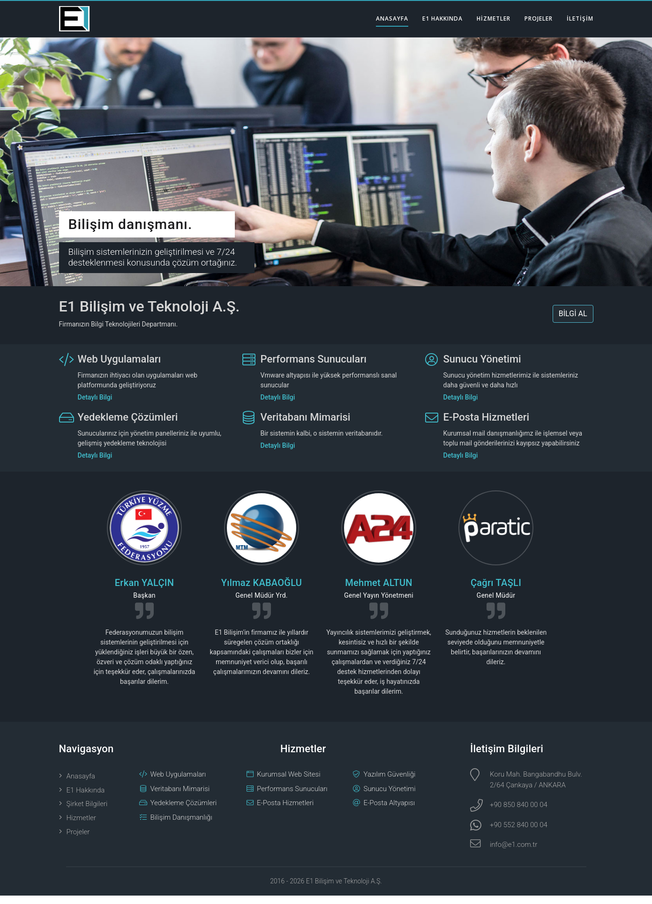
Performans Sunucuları (314, 367)
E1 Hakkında (86, 798)
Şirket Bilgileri (87, 812)
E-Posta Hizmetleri (486, 425)
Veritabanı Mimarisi (306, 425)
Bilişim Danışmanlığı (181, 826)
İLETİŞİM (580, 18)
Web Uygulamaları (119, 367)
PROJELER (539, 18)
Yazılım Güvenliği (390, 783)
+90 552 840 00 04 (518, 833)
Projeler (78, 841)
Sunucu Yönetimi (482, 367)
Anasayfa (81, 785)
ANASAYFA (392, 18)
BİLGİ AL (573, 322)
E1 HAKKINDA (442, 18)
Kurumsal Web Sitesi (289, 783)
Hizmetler (81, 826)
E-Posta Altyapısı (389, 812)
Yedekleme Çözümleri (128, 425)
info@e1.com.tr (513, 853)
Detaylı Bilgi (95, 405)
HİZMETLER (493, 18)
